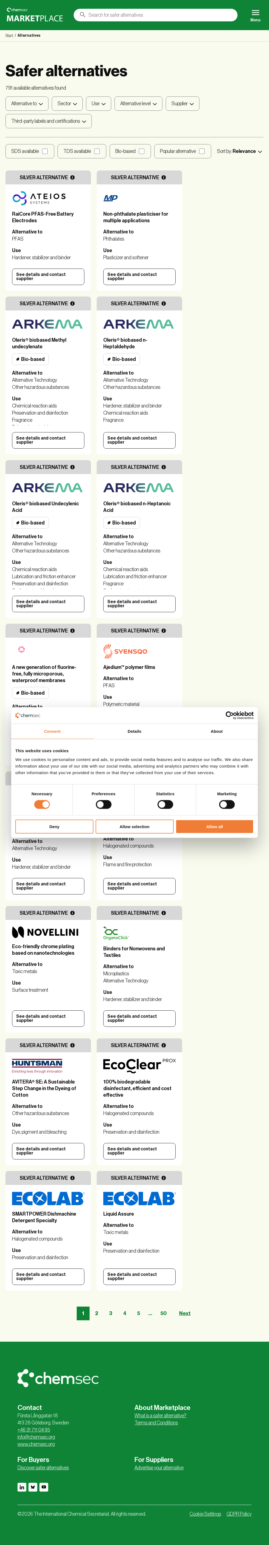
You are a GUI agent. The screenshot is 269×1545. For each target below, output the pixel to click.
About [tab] (217, 731)
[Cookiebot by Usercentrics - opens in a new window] (230, 715)
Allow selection (134, 826)
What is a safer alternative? (160, 1415)
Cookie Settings (205, 1514)
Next (185, 1313)
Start (9, 36)
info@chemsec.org (36, 1437)
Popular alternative (178, 151)
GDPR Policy (239, 1514)
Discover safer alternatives (43, 1467)
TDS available (77, 151)
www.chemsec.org (36, 1444)
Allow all (214, 826)
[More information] (72, 177)
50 (164, 1313)
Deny (54, 826)
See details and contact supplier (41, 276)
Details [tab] (134, 731)
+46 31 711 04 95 (34, 1429)
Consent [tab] (52, 731)
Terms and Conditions (156, 1422)
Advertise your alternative (159, 1467)
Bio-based (125, 151)
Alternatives (29, 36)
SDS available (25, 151)
